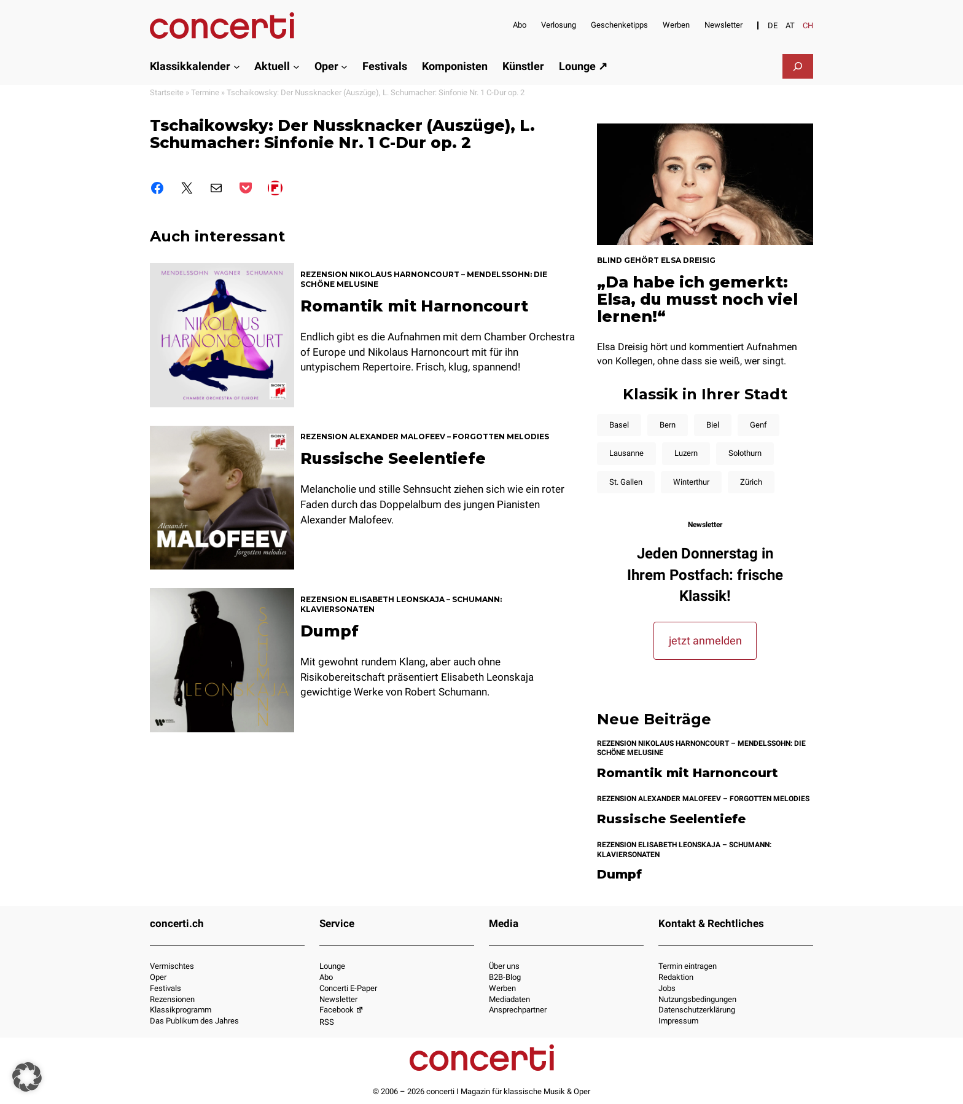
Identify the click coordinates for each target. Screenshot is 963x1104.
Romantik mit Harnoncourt (414, 306)
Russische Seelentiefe (393, 458)
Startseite (167, 92)
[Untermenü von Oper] (344, 66)
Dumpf (329, 631)
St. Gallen (625, 482)
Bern (668, 424)
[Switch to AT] (790, 25)
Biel (712, 424)
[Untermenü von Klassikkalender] (236, 66)
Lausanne (626, 453)
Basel (619, 424)
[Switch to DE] (773, 25)
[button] (27, 1077)
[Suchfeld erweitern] (797, 66)
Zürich (751, 482)
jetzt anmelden (705, 640)
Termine (205, 92)
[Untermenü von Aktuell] (296, 66)
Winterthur (691, 482)
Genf (758, 424)
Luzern (686, 453)
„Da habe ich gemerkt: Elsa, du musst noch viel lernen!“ (697, 299)
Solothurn (745, 453)
